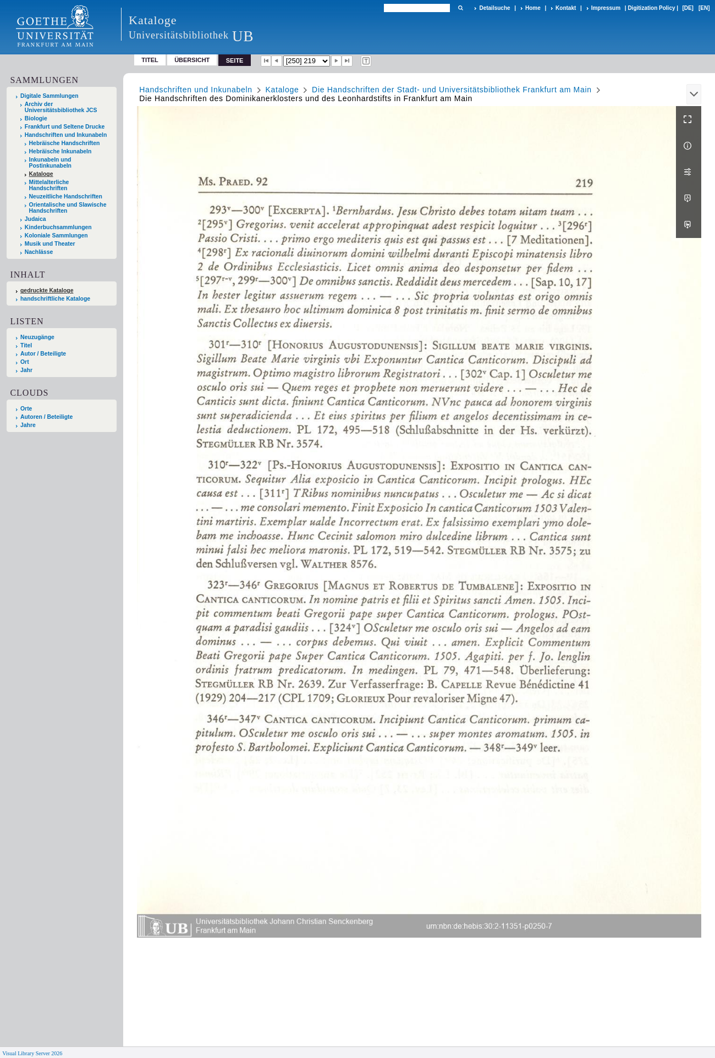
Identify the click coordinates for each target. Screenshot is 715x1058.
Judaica (35, 219)
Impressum (605, 8)
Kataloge (41, 174)
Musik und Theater (50, 244)
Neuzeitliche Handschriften (65, 196)
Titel (149, 60)
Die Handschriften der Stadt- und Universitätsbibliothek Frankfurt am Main (452, 89)
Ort (24, 362)
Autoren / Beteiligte (46, 417)
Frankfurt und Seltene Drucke (65, 127)
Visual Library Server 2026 (32, 1053)
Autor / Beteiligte (43, 354)
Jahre (28, 425)
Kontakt (566, 8)
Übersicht (192, 60)
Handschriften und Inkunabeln (66, 135)
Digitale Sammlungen (49, 96)
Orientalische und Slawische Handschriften (68, 208)
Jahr (26, 370)
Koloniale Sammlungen (56, 235)
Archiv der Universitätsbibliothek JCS (61, 107)
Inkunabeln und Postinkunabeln (50, 163)
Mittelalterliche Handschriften (49, 185)
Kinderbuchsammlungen (58, 227)
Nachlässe (39, 252)
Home (533, 8)
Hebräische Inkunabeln (60, 151)
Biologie (36, 118)
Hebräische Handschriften (64, 143)
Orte (26, 409)
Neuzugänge (37, 337)
